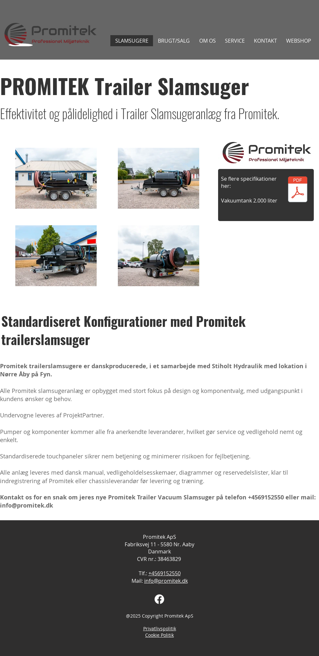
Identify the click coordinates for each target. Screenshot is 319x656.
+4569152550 (266, 497)
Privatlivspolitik (159, 628)
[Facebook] (159, 599)
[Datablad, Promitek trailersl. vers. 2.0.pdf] (297, 190)
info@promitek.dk (26, 505)
